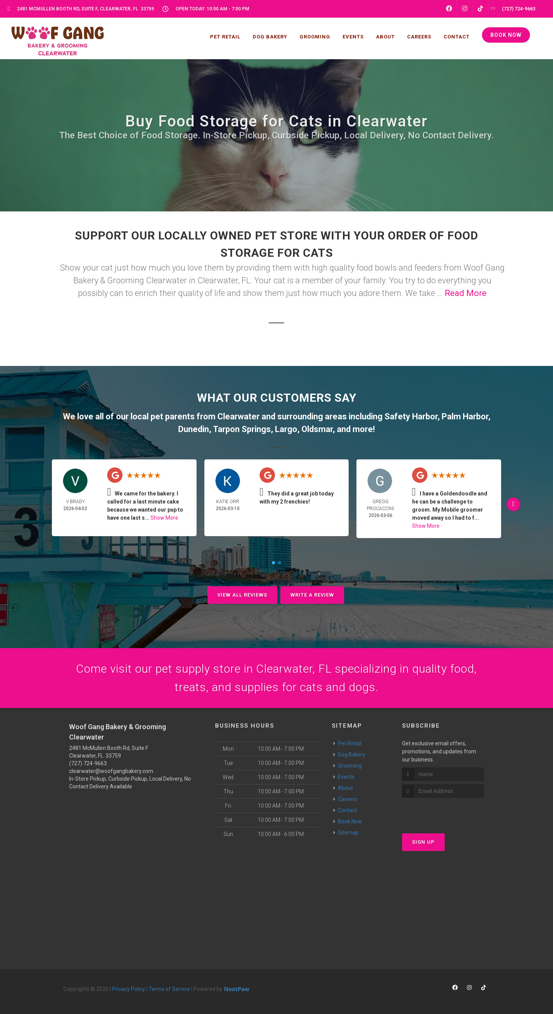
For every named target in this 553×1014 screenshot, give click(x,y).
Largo (286, 429)
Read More (466, 293)
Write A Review (312, 595)
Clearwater (238, 416)
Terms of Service (169, 989)
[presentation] (443, 812)
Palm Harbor (465, 416)
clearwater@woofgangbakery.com (111, 771)
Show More (164, 518)
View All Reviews (242, 595)
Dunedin (193, 429)
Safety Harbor (410, 416)
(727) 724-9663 (88, 763)
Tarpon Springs (242, 429)
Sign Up (423, 842)
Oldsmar (317, 429)
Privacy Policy (128, 989)
